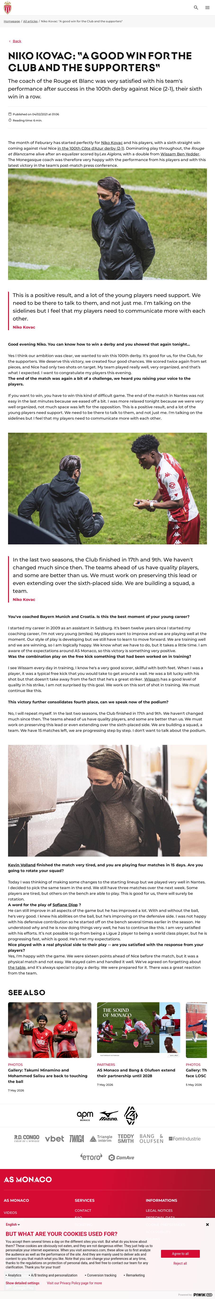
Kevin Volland (22, 865)
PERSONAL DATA (160, 1217)
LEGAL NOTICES (159, 1210)
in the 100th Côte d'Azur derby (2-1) (91, 148)
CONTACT (83, 1210)
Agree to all (180, 1254)
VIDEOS (10, 1213)
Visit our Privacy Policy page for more (74, 1283)
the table (17, 967)
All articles (30, 21)
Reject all (180, 1263)
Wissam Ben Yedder (180, 154)
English (13, 1224)
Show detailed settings (22, 1283)
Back (14, 41)
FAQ (78, 1217)
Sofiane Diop (65, 905)
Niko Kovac (112, 142)
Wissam (152, 679)
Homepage (12, 21)
